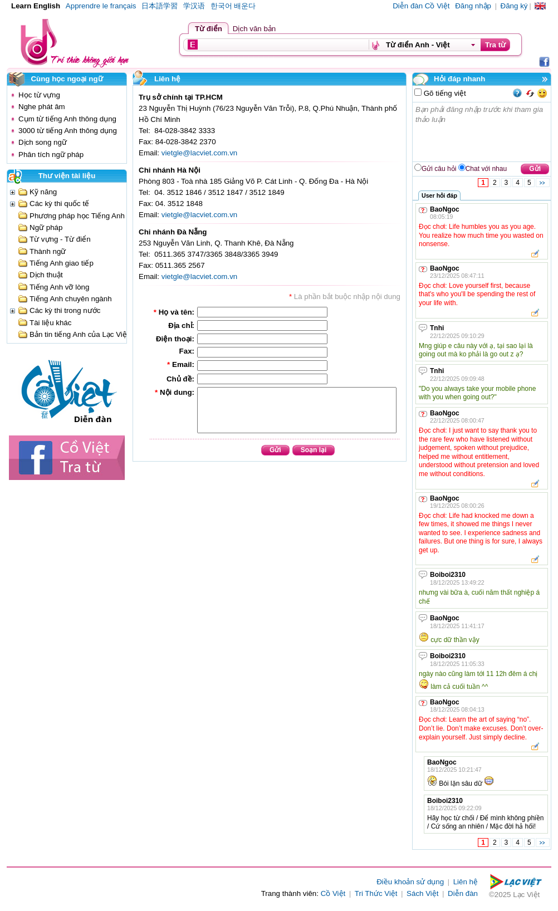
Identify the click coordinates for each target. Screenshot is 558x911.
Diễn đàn (463, 893)
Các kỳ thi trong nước (65, 310)
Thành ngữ (48, 251)
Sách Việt (422, 893)
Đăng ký (514, 6)
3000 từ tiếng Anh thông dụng (67, 130)
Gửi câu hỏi (439, 169)
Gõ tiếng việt (444, 93)
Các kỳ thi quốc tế (59, 203)
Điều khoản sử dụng (410, 882)
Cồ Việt (333, 893)
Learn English (35, 6)
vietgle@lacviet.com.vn (199, 153)
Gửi (535, 169)
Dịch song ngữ (42, 142)
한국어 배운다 (233, 6)
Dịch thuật (46, 275)
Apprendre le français (101, 6)
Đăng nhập (473, 6)
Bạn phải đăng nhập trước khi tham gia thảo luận (482, 132)
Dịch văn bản (254, 29)
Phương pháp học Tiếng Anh (77, 216)
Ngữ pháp (46, 227)
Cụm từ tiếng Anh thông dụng (67, 119)
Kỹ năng (43, 192)
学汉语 (194, 6)
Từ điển (208, 29)
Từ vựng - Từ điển (60, 239)
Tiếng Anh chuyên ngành (71, 299)
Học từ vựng (39, 95)
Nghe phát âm (41, 106)
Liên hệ (465, 882)
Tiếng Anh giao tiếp (62, 263)
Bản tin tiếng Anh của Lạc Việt (79, 334)
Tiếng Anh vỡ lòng (59, 287)
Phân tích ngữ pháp (51, 154)
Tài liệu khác (50, 323)
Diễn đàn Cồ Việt (421, 6)
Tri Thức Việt (376, 893)
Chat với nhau (486, 169)
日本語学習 (159, 6)
